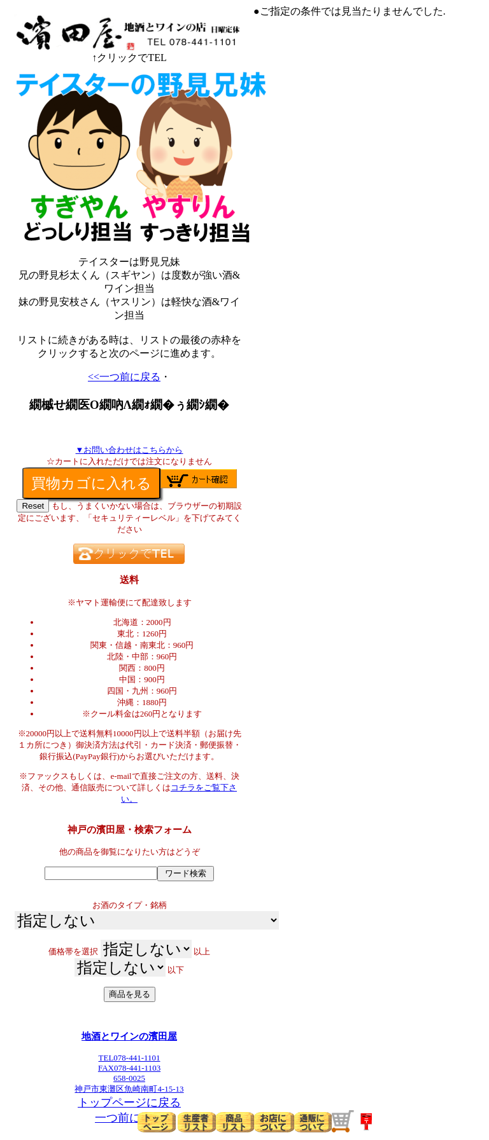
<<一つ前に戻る (124, 376)
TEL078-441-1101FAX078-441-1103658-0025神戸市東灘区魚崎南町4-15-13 (129, 1069)
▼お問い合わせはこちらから (129, 450)
